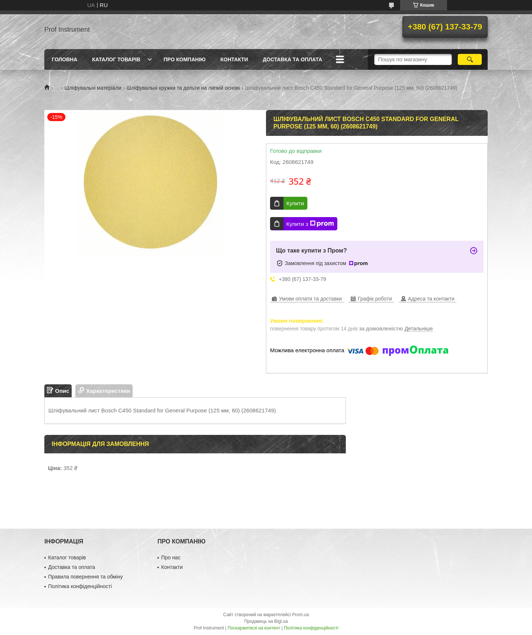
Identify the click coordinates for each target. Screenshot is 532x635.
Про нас (170, 557)
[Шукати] (470, 59)
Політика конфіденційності (80, 586)
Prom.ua (300, 614)
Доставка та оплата (292, 59)
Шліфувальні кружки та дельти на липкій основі (183, 88)
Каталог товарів (116, 59)
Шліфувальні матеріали (93, 88)
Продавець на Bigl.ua (266, 621)
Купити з (310, 223)
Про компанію (185, 59)
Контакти (234, 59)
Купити (295, 203)
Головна (64, 59)
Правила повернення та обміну (85, 577)
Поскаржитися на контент (254, 628)
